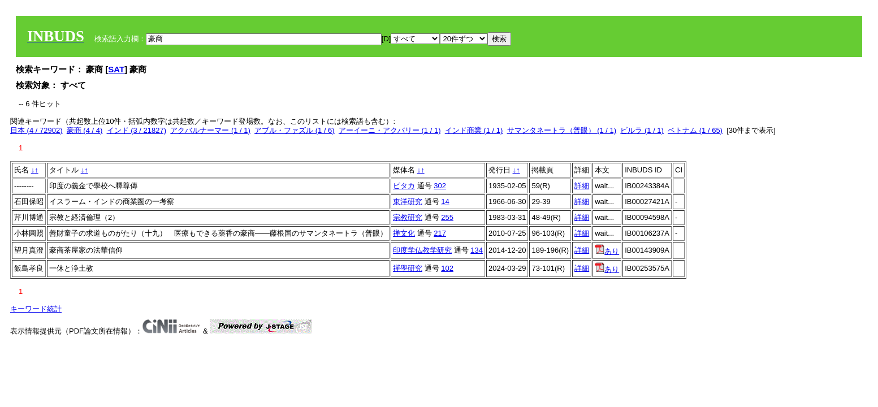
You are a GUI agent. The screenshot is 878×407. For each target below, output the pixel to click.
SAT (116, 69)
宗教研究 (407, 217)
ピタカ (404, 185)
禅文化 (404, 233)
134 (476, 250)
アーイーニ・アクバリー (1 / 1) (390, 130)
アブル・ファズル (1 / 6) (294, 130)
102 (447, 268)
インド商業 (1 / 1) (474, 130)
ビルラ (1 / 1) (642, 130)
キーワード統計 (36, 309)
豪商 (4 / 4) (85, 130)
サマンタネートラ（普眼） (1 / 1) (562, 130)
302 (440, 185)
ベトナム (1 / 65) (695, 130)
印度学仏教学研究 (422, 250)
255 (447, 217)
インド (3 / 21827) (137, 130)
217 (440, 233)
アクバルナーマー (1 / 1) (210, 130)
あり (607, 251)
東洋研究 (407, 201)
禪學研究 (407, 268)
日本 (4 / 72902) (36, 130)
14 (445, 201)
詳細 (581, 185)
